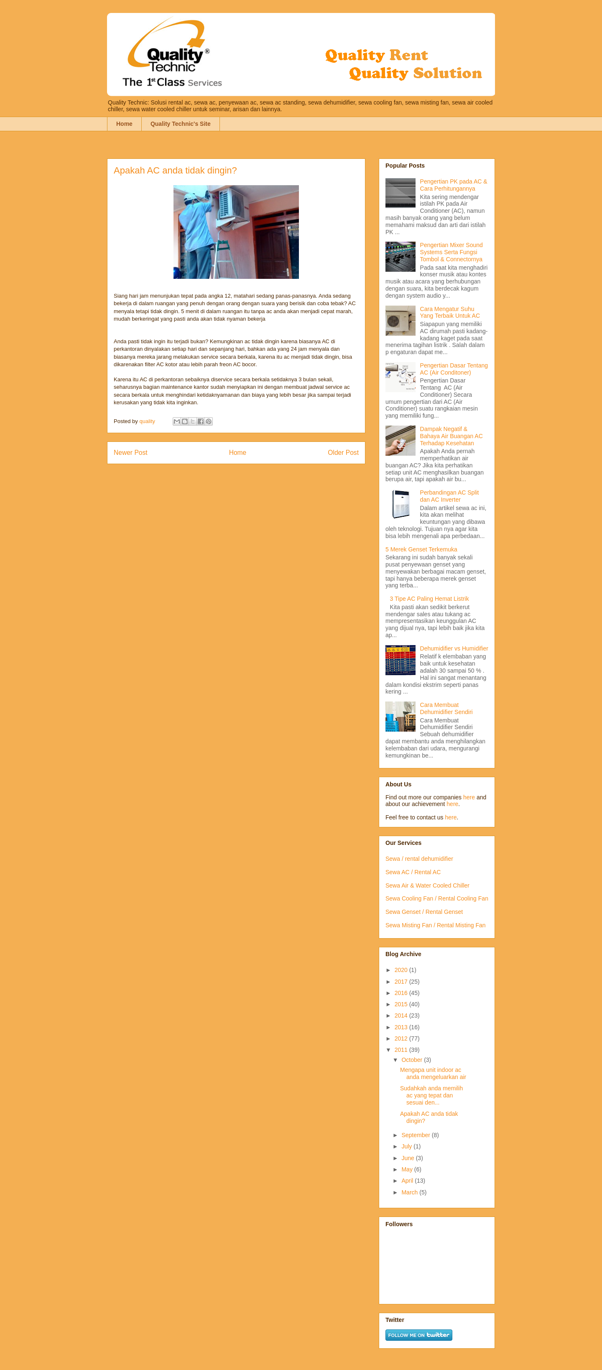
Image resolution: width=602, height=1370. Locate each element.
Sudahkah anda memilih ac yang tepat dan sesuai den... (431, 1095)
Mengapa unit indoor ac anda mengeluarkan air (433, 1073)
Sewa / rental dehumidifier (419, 858)
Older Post (343, 452)
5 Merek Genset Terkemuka (421, 549)
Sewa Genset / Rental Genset (424, 911)
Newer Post (131, 452)
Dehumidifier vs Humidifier (454, 648)
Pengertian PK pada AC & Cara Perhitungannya (453, 185)
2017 (402, 981)
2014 (402, 1015)
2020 (402, 970)
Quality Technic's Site (180, 123)
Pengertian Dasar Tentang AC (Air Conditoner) (454, 369)
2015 (402, 1004)
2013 (402, 1027)
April (408, 1180)
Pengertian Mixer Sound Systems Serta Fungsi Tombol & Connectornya (451, 252)
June (408, 1158)
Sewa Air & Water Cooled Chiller (427, 885)
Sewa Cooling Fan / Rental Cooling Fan (436, 898)
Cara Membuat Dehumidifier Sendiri (446, 708)
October (412, 1059)
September (416, 1135)
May (407, 1169)
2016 (402, 993)
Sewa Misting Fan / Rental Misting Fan (435, 925)
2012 (402, 1038)
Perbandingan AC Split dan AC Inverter (449, 496)
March (410, 1192)
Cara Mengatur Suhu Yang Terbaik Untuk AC (450, 312)
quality (147, 421)
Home (124, 123)
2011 (402, 1049)
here (469, 797)
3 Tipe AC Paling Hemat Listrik (429, 598)
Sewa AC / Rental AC (413, 872)
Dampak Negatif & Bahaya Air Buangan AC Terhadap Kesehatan (451, 436)
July (407, 1146)
